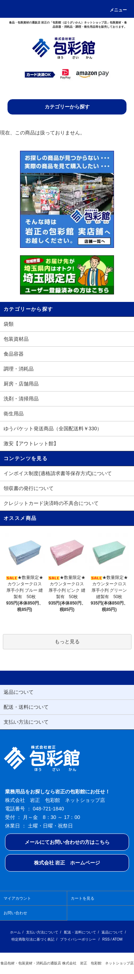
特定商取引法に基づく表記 (32, 939)
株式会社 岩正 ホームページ (67, 863)
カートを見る (82, 898)
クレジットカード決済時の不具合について (51, 503)
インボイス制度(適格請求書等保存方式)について (58, 473)
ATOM (118, 939)
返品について (112, 932)
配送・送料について (80, 932)
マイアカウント (17, 898)
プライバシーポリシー (78, 939)
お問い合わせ (15, 913)
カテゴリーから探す (67, 107)
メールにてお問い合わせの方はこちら (67, 842)
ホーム (15, 932)
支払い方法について (42, 932)
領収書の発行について (29, 488)
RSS (106, 939)
